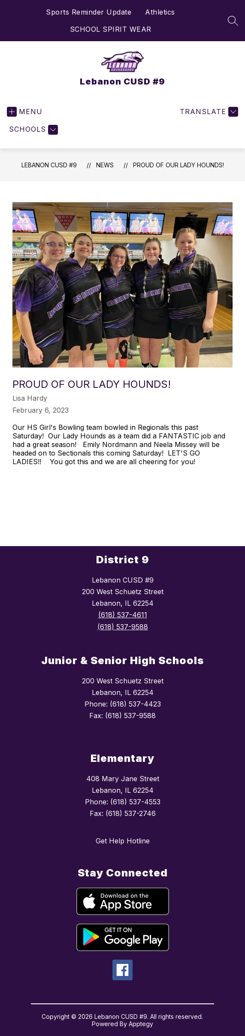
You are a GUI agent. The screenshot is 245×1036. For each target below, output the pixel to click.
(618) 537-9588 (122, 626)
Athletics (160, 12)
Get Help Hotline (123, 841)
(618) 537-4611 (122, 614)
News (105, 165)
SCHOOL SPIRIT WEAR (110, 29)
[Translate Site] (208, 111)
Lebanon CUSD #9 (49, 165)
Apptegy (141, 1023)
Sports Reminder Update (88, 12)
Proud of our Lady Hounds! (178, 165)
